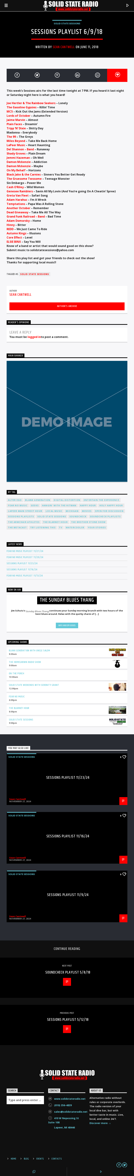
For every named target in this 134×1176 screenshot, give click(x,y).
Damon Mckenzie (19, 162)
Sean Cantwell (64, 47)
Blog (26, 1159)
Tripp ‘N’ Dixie (16, 128)
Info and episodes (67, 625)
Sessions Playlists (21, 516)
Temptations (16, 204)
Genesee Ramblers (20, 191)
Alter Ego (15, 500)
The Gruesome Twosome (24, 179)
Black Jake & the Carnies (24, 174)
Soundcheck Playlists (105, 516)
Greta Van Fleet (18, 195)
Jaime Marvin (16, 120)
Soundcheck (77, 516)
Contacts (56, 1159)
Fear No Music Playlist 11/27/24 (25, 551)
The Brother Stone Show (88, 522)
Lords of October (18, 116)
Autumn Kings (16, 233)
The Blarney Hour (55, 522)
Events (40, 1159)
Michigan (72, 511)
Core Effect (14, 237)
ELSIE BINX (14, 242)
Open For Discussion (109, 511)
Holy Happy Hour (111, 505)
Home (13, 1159)
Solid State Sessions (67, 23)
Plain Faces (14, 124)
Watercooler (75, 527)
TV (60, 527)
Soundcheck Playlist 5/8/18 (67, 972)
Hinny (11, 225)
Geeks (35, 505)
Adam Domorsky (18, 221)
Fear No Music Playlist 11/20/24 (25, 557)
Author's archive (67, 306)
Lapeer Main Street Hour (25, 511)
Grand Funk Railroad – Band (26, 216)
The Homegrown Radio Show (25, 662)
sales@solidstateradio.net (70, 1111)
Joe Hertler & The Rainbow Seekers (31, 103)
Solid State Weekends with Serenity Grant (34, 685)
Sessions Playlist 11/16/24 (22, 569)
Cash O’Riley (15, 187)
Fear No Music (17, 505)
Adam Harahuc (17, 200)
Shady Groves (16, 153)
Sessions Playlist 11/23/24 (22, 563)
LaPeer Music (16, 145)
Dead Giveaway (17, 212)
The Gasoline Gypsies (21, 107)
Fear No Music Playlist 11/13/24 (25, 575)
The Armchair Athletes (23, 522)
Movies (86, 511)
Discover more (100, 1123)
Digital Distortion (67, 500)
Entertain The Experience (101, 500)
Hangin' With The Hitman (59, 505)
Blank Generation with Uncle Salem (29, 650)
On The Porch (16, 673)
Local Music (54, 511)
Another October (18, 208)
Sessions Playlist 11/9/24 (68, 895)
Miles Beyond (16, 141)
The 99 (11, 137)
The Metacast (17, 527)
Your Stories (97, 527)
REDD (10, 229)
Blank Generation (37, 500)
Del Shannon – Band (20, 149)
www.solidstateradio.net (69, 1098)
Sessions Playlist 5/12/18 (68, 1020)
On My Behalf (16, 170)
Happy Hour (88, 505)
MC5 (10, 111)
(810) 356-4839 (63, 1105)
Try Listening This (43, 527)
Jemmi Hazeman (18, 158)
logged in (34, 337)
